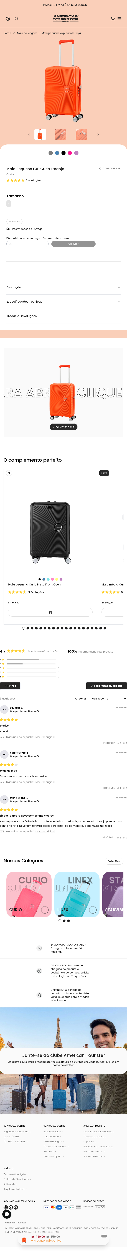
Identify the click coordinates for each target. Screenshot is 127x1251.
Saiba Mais (114, 861)
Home (7, 33)
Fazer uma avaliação (110, 686)
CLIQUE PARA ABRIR (64, 426)
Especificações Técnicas (63, 302)
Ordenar (81, 698)
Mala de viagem (27, 33)
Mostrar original (45, 737)
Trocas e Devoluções (63, 316)
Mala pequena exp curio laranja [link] (61, 33)
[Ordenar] (108, 699)
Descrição (63, 287)
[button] (24, 180)
